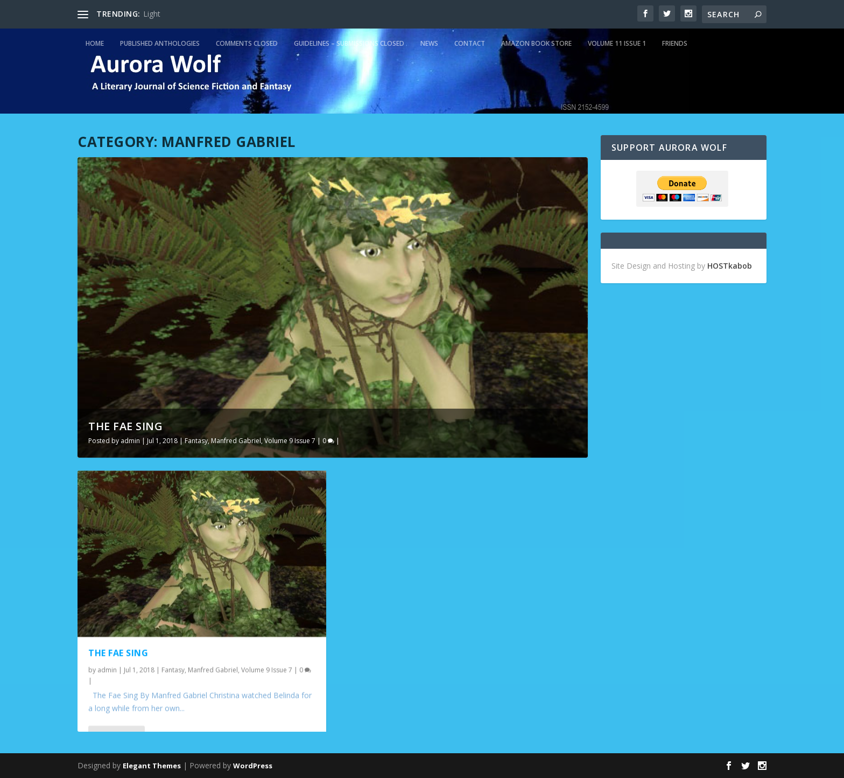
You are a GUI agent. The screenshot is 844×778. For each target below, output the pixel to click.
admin (130, 440)
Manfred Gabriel (236, 440)
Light (151, 14)
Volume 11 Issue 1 (617, 43)
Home (95, 43)
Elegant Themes (152, 765)
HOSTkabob (729, 266)
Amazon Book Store (536, 43)
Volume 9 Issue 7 (289, 440)
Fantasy (196, 440)
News (429, 43)
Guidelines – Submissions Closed (349, 43)
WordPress (252, 765)
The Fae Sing (125, 426)
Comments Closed (247, 43)
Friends (674, 43)
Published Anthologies (160, 43)
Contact (469, 43)
